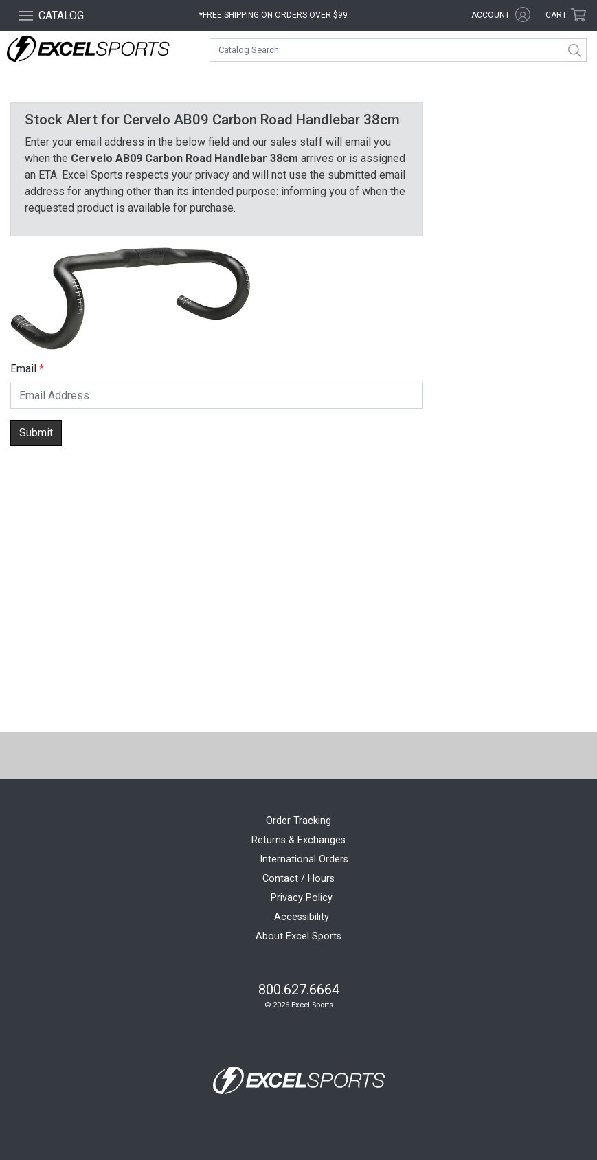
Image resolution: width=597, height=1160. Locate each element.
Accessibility (301, 917)
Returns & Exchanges (298, 840)
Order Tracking (298, 821)
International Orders (304, 859)
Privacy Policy (302, 898)
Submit (36, 432)
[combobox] (398, 50)
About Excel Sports (298, 936)
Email (23, 368)
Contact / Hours (298, 878)
